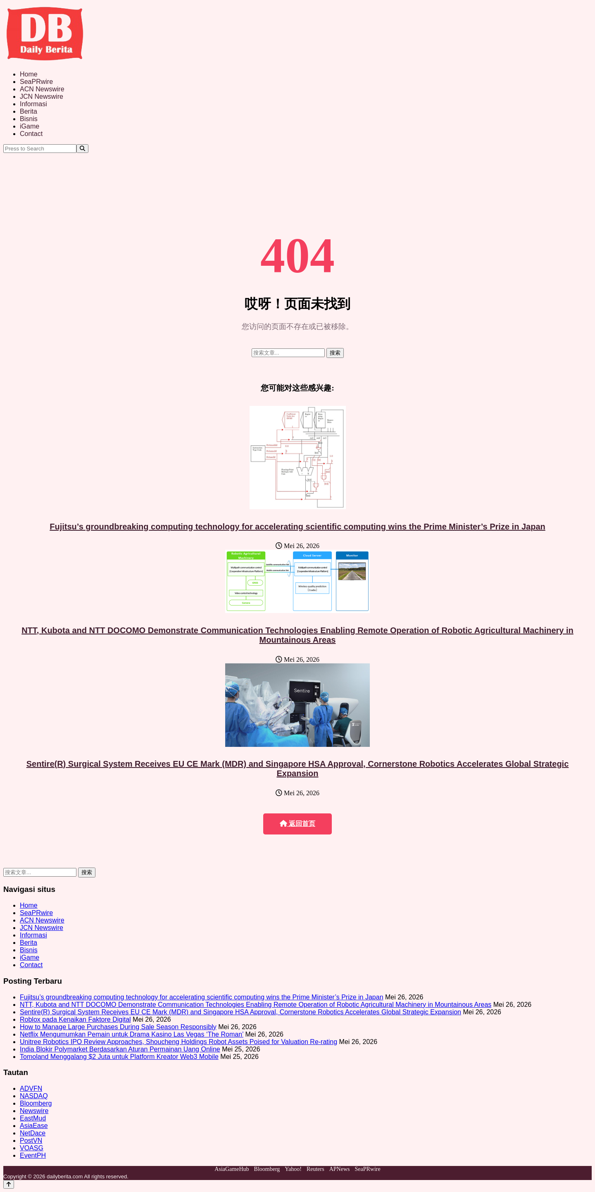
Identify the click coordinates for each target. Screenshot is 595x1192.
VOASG (31, 1147)
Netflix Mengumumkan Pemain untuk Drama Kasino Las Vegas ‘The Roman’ (131, 1034)
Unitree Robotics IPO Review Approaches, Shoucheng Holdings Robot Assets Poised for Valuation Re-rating (178, 1041)
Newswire (34, 1110)
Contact (31, 133)
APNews (339, 1169)
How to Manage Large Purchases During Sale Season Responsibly (118, 1026)
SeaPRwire (36, 81)
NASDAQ (34, 1095)
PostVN (31, 1140)
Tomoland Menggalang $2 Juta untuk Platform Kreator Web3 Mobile (119, 1056)
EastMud (33, 1118)
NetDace (32, 1133)
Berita (28, 111)
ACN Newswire (42, 89)
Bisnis (29, 118)
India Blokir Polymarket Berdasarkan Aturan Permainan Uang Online (120, 1049)
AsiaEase (34, 1125)
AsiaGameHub (231, 1169)
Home (29, 74)
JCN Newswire (41, 96)
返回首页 (297, 823)
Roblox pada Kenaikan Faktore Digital (75, 1019)
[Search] (82, 148)
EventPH (33, 1155)
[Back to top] (8, 1184)
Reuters (315, 1169)
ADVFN (31, 1088)
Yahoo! (293, 1169)
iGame (29, 126)
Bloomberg (36, 1103)
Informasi (33, 103)
